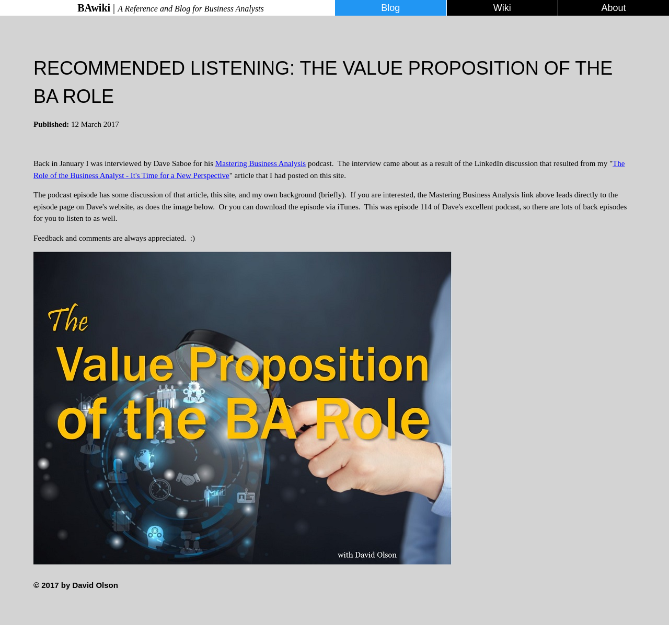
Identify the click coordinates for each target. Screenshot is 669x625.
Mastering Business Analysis (260, 163)
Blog (390, 8)
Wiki (502, 8)
